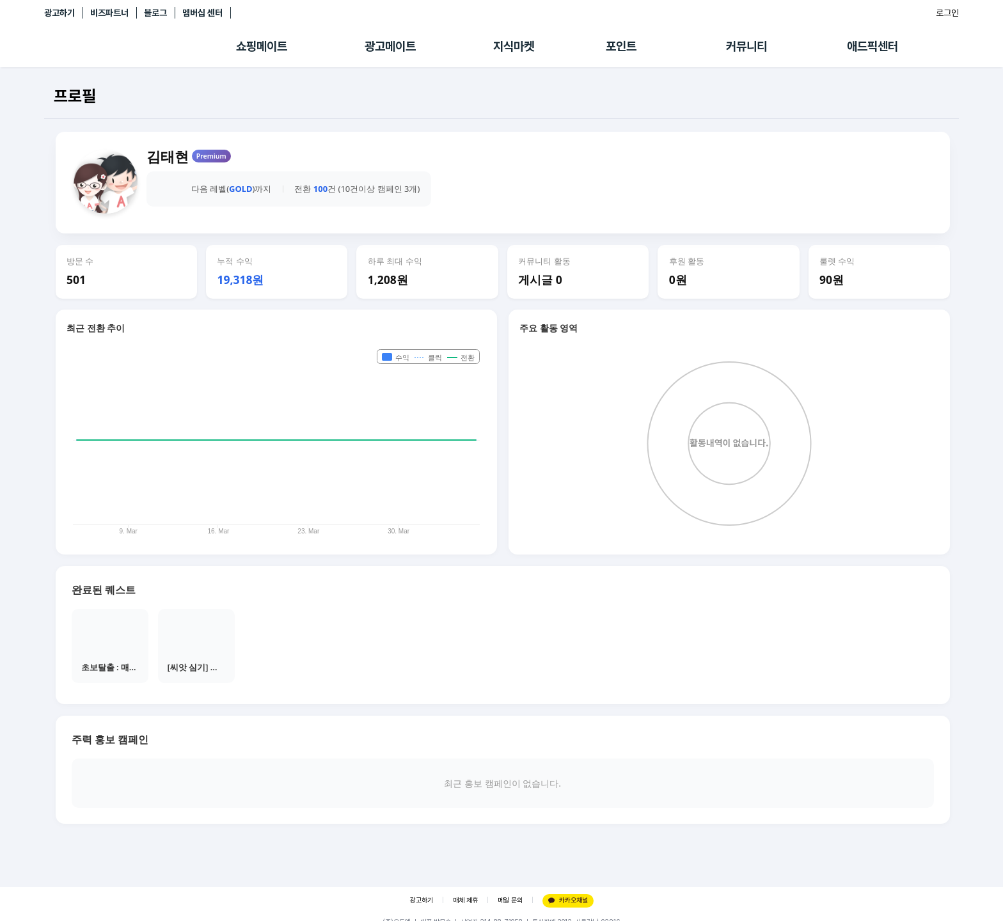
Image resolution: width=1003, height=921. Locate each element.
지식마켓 (513, 46)
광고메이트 (390, 46)
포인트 (621, 46)
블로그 (155, 13)
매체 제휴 (465, 900)
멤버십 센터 (202, 13)
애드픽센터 (872, 46)
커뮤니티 (746, 46)
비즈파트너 (109, 13)
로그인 (947, 12)
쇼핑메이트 (261, 46)
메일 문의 (510, 900)
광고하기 (59, 13)
